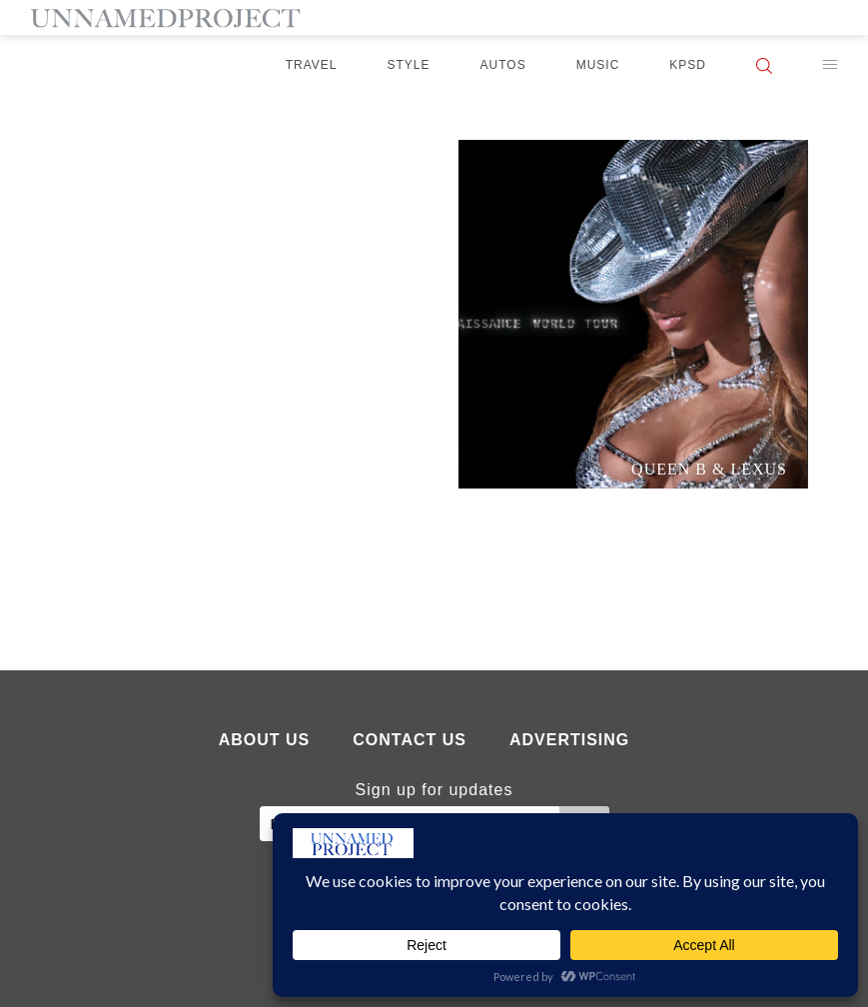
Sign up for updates (434, 789)
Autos (503, 65)
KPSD (687, 65)
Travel (312, 65)
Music (598, 65)
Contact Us (409, 739)
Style (409, 65)
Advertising (569, 739)
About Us (265, 739)
